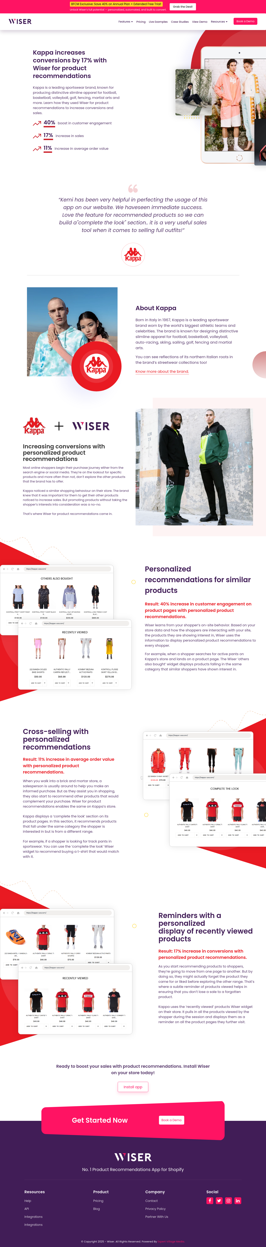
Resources (219, 22)
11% (48, 148)
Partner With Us (156, 1217)
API (26, 1209)
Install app (133, 1087)
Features (126, 22)
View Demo (199, 22)
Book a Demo (245, 21)
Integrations (33, 1217)
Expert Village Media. (171, 1241)
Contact (151, 1201)
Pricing (141, 22)
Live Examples (158, 22)
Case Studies (180, 22)
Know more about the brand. (162, 371)
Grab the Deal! (183, 7)
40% (49, 122)
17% (48, 135)
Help (27, 1201)
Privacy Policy (155, 1209)
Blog (96, 1209)
